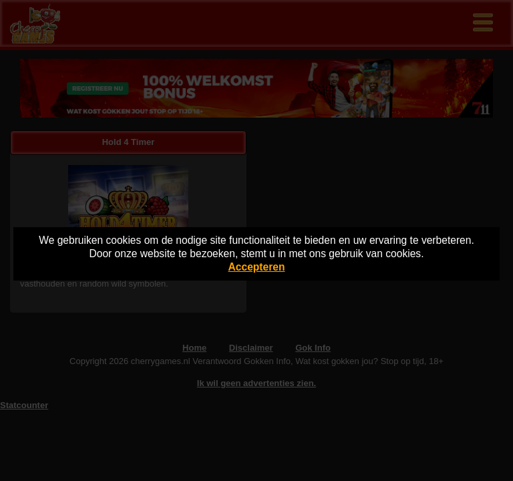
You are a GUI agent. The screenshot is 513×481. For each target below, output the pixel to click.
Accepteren (256, 267)
